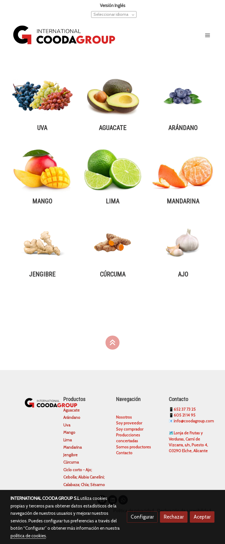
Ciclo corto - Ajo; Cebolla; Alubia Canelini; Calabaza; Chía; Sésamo (84, 477)
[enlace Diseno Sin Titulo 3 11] (42, 242)
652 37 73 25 (185, 409)
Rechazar (174, 517)
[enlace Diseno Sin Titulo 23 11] (42, 96)
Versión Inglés (112, 5)
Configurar (142, 517)
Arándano (71, 417)
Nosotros (124, 417)
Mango (69, 432)
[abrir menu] (207, 35)
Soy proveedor (129, 423)
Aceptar (202, 517)
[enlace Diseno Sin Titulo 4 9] (112, 242)
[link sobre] (33, 402)
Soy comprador (129, 429)
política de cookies (28, 535)
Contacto (124, 452)
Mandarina (72, 447)
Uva (66, 425)
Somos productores (133, 447)
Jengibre (70, 455)
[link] (64, 34)
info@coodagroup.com (194, 421)
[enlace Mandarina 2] (182, 169)
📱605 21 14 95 (182, 415)
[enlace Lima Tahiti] (112, 169)
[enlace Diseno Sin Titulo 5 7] (182, 242)
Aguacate (71, 410)
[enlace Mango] (42, 169)
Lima (67, 440)
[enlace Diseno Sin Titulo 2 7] (182, 96)
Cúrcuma (71, 462)
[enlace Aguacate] (112, 96)
